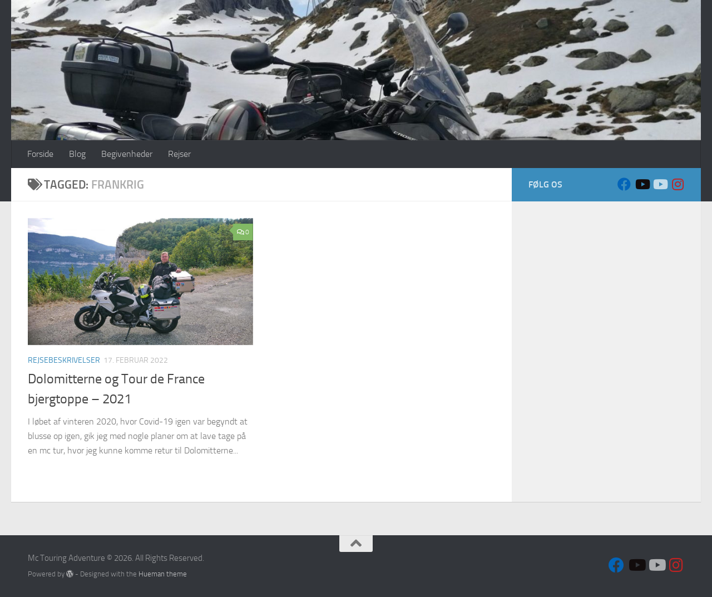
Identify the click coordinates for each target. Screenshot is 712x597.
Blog (77, 154)
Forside (40, 154)
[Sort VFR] (642, 184)
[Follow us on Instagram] (677, 184)
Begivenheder (126, 154)
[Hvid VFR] (659, 184)
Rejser (179, 154)
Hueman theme (163, 574)
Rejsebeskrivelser (64, 360)
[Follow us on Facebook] (624, 184)
